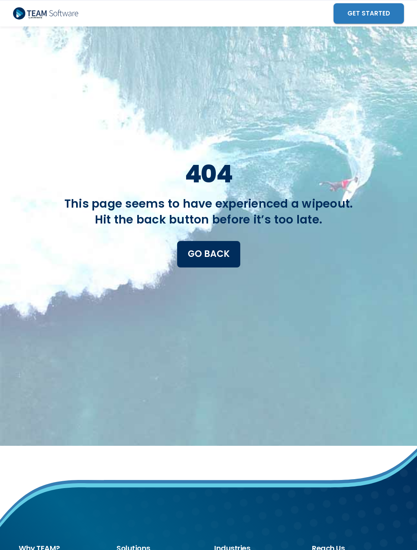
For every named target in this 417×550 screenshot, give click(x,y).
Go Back (209, 254)
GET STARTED (368, 13)
